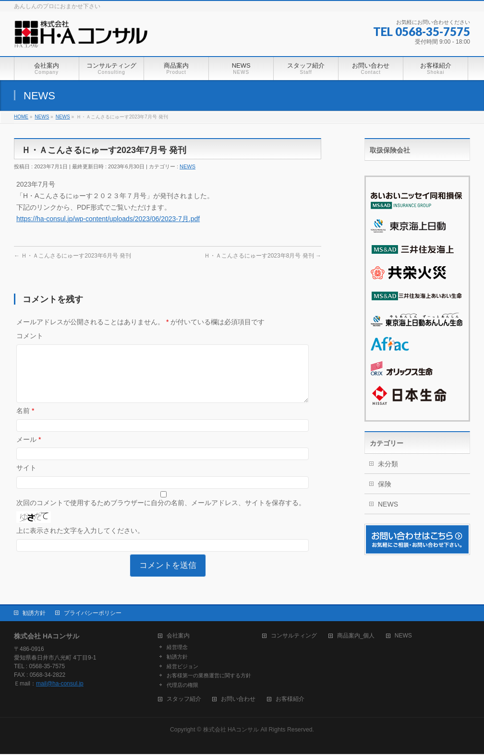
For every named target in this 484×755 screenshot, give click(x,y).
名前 (25, 422)
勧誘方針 (34, 614)
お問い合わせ (238, 700)
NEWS (187, 166)
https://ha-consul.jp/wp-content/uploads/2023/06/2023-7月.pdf (108, 219)
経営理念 (177, 648)
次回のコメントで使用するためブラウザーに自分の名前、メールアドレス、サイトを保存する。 (160, 514)
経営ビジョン (182, 667)
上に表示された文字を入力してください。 (80, 542)
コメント (29, 336)
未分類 (388, 464)
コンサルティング (294, 637)
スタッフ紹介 (184, 700)
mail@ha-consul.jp (60, 684)
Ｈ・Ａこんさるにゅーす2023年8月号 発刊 (262, 255)
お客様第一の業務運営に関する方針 (209, 676)
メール (28, 451)
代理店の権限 (182, 686)
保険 (384, 484)
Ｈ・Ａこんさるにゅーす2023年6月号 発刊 (72, 255)
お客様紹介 (290, 700)
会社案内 (178, 637)
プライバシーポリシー (92, 614)
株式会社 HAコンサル (231, 730)
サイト (26, 479)
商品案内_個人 (356, 637)
